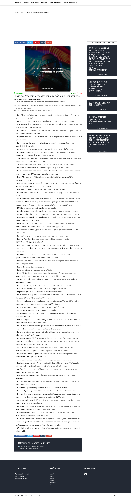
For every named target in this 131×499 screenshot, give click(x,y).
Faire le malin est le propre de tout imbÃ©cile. (34, 270)
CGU (115, 495)
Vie (51, 485)
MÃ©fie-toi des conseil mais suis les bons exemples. (37, 208)
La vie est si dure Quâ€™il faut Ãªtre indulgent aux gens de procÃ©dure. (44, 168)
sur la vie (22, 99)
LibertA (52, 480)
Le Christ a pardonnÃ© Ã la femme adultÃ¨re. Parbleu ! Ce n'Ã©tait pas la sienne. (48, 338)
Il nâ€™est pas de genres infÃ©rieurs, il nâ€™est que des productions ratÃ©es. (46, 391)
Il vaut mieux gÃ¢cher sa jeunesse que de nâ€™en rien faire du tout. (42, 388)
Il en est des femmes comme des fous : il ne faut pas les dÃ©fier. (41, 289)
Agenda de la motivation (22, 474)
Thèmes (26, 2)
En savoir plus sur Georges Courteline (28, 448)
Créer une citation (70, 2)
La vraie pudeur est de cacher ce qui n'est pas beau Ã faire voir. (41, 307)
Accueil (18, 2)
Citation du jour (55, 2)
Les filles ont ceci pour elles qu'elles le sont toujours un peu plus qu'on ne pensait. (48, 211)
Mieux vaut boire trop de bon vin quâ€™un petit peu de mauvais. (41, 189)
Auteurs (44, 2)
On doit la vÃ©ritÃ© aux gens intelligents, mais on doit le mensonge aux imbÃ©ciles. (49, 214)
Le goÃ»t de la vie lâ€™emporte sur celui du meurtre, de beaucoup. (42, 236)
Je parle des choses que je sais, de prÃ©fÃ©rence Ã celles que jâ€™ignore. (45, 165)
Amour (52, 476)
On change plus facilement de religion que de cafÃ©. (37, 310)
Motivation (53, 483)
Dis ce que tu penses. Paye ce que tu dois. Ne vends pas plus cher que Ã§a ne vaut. (48, 245)
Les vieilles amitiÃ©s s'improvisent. (30, 267)
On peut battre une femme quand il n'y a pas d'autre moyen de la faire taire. (45, 149)
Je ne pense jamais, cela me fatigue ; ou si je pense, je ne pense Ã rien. (44, 360)
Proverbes (35, 2)
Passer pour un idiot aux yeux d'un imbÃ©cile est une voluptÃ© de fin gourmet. (47, 121)
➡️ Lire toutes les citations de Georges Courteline (31, 446)
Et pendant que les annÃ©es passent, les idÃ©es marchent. (39, 292)
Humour (52, 478)
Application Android (21, 478)
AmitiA (52, 474)
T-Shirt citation (19, 476)
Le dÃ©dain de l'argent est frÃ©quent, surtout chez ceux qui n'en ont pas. (44, 285)
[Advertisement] (66, 27)
